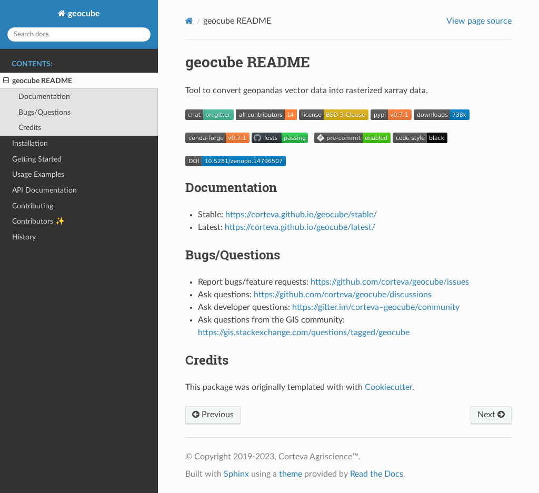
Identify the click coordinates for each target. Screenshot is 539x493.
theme (290, 474)
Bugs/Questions (44, 112)
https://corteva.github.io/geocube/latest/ (300, 227)
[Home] (189, 20)
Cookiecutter (388, 387)
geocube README (37, 81)
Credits (29, 128)
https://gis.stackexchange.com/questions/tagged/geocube (304, 332)
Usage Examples (38, 174)
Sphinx (236, 474)
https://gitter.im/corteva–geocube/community (376, 307)
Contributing (32, 206)
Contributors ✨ (38, 221)
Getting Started (37, 159)
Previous (213, 414)
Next (491, 414)
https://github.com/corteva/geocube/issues (390, 282)
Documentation (44, 96)
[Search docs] (79, 34)
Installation (30, 143)
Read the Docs (376, 474)
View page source (479, 21)
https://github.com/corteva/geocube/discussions (343, 294)
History (24, 237)
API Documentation (44, 190)
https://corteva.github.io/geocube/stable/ (301, 214)
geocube (83, 13)
